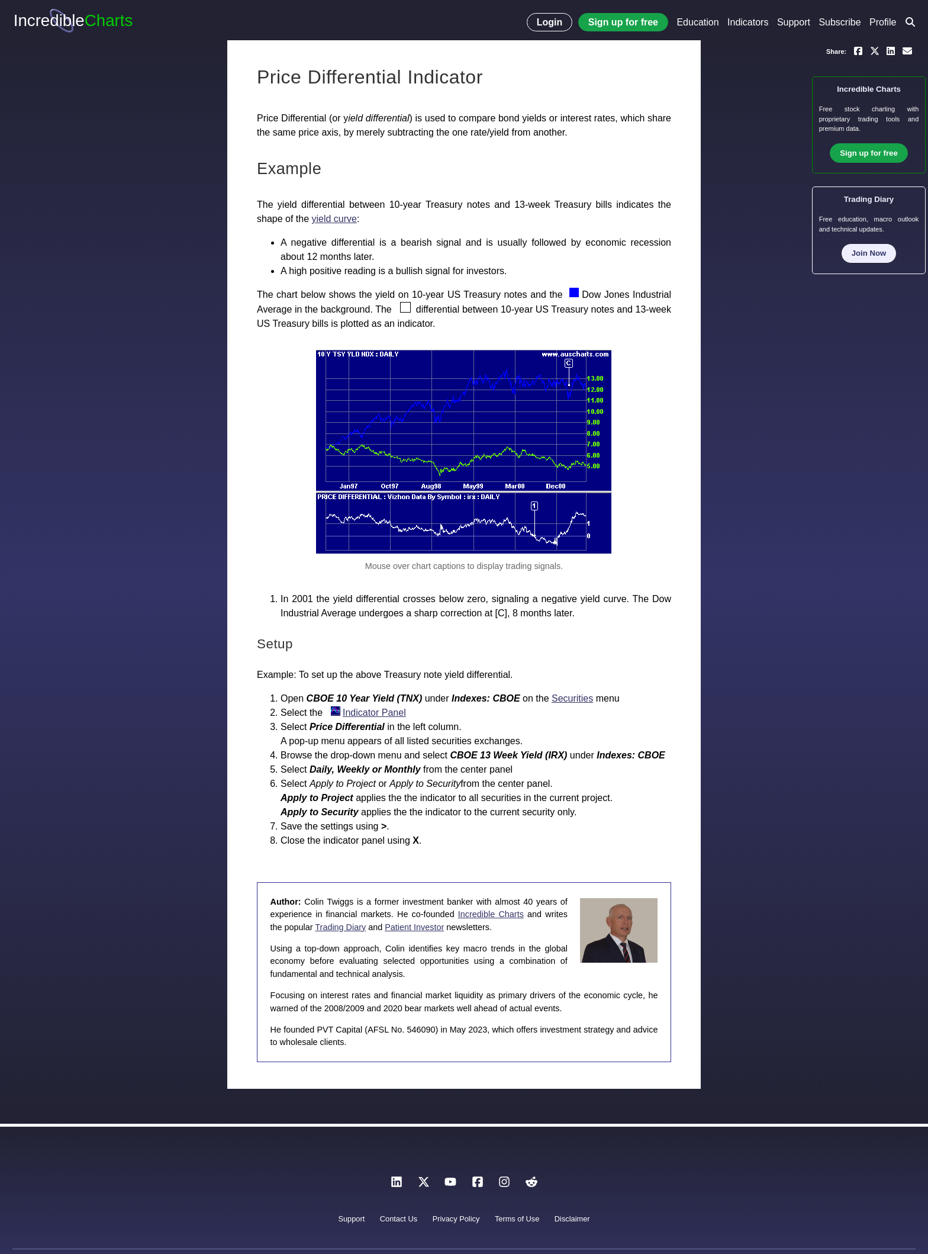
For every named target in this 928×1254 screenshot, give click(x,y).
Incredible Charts (491, 914)
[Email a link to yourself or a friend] (907, 50)
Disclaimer (572, 1218)
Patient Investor (414, 927)
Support (793, 22)
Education (697, 22)
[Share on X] (874, 50)
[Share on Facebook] (858, 50)
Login (550, 22)
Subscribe (840, 22)
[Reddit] (531, 1185)
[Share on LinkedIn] (890, 50)
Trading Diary (340, 927)
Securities (572, 698)
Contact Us (398, 1218)
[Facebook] (477, 1185)
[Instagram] (504, 1185)
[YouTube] (450, 1185)
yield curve (334, 219)
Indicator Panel (374, 713)
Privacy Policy (456, 1218)
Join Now (869, 253)
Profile (882, 22)
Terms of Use (517, 1218)
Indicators (747, 22)
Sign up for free (623, 22)
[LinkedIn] (396, 1185)
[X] (423, 1185)
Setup (275, 643)
